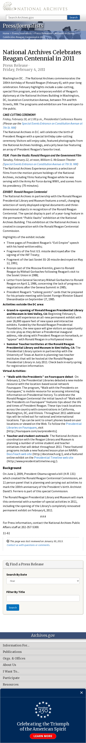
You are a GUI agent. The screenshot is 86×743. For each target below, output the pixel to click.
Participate (11, 678)
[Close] (81, 692)
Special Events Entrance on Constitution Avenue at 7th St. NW (40, 164)
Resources (11, 684)
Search (74, 17)
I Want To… (11, 671)
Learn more (43, 736)
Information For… (16, 645)
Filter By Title (15, 592)
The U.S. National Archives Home (35, 7)
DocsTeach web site (19, 454)
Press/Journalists (22, 33)
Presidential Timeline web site (53, 457)
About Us (9, 665)
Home (6, 33)
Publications (12, 652)
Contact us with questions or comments (28, 545)
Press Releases (43, 33)
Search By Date (16, 574)
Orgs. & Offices (14, 658)
